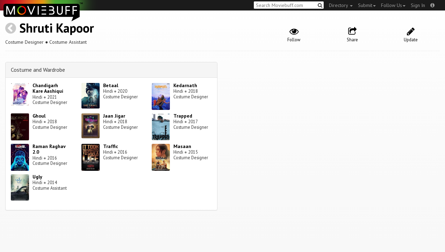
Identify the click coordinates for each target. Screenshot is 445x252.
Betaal (110, 85)
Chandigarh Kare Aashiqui (48, 88)
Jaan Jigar (114, 116)
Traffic (110, 146)
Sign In (418, 5)
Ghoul (39, 116)
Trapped (182, 116)
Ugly (37, 177)
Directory (341, 5)
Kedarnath (185, 85)
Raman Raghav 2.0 (49, 149)
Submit (367, 5)
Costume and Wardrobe (38, 69)
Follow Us (393, 5)
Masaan (182, 146)
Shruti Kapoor (56, 28)
